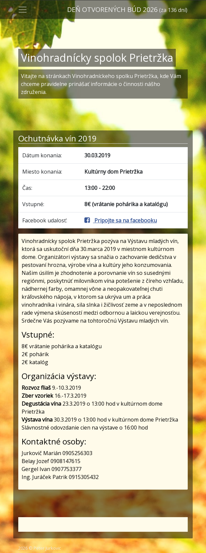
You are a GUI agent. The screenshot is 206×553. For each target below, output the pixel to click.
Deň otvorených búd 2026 (127, 9)
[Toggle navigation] (22, 9)
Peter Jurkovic (47, 548)
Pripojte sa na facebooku (120, 220)
